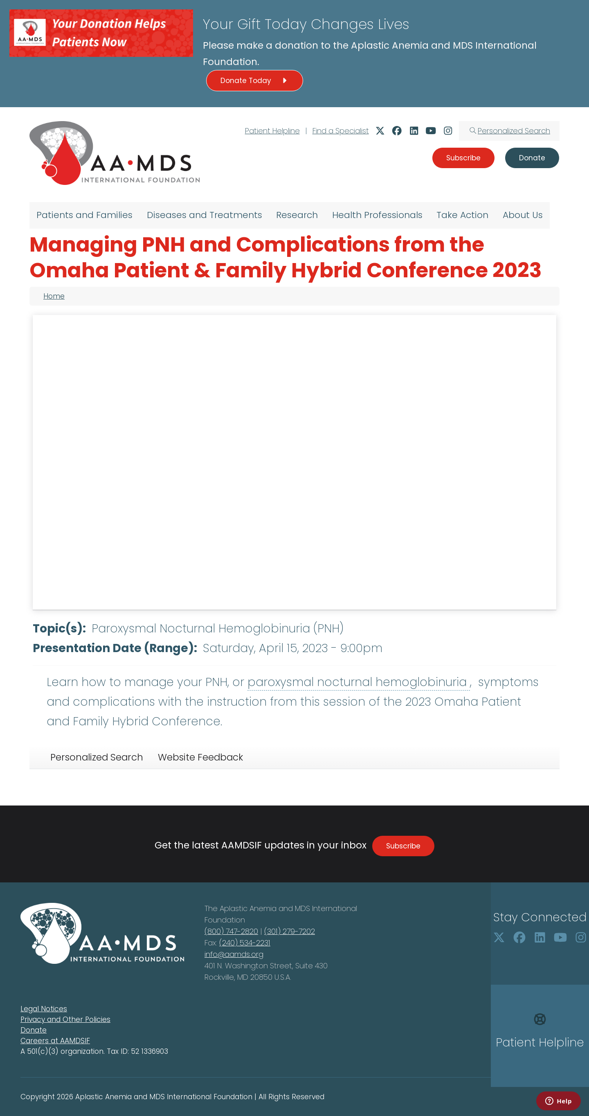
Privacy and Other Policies (65, 1019)
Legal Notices (43, 1009)
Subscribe (403, 846)
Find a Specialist (340, 131)
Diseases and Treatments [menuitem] (204, 215)
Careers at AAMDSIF (55, 1041)
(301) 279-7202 (289, 931)
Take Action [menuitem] (462, 215)
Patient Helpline (272, 131)
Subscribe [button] (463, 158)
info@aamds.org (234, 954)
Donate (33, 1030)
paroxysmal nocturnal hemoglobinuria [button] (358, 682)
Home (54, 296)
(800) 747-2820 (231, 931)
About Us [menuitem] (523, 215)
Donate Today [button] (254, 81)
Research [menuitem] (297, 215)
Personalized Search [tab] (96, 757)
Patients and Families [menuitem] (84, 215)
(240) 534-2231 (244, 943)
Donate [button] (532, 158)
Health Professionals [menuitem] (377, 215)
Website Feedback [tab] (200, 757)
